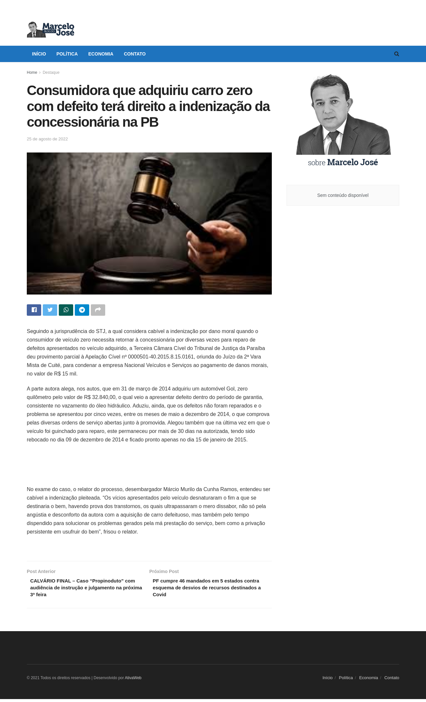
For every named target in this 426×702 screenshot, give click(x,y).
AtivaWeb (133, 681)
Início (39, 53)
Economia (100, 53)
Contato (135, 53)
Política (67, 53)
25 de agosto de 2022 (47, 138)
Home (32, 72)
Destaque (51, 72)
